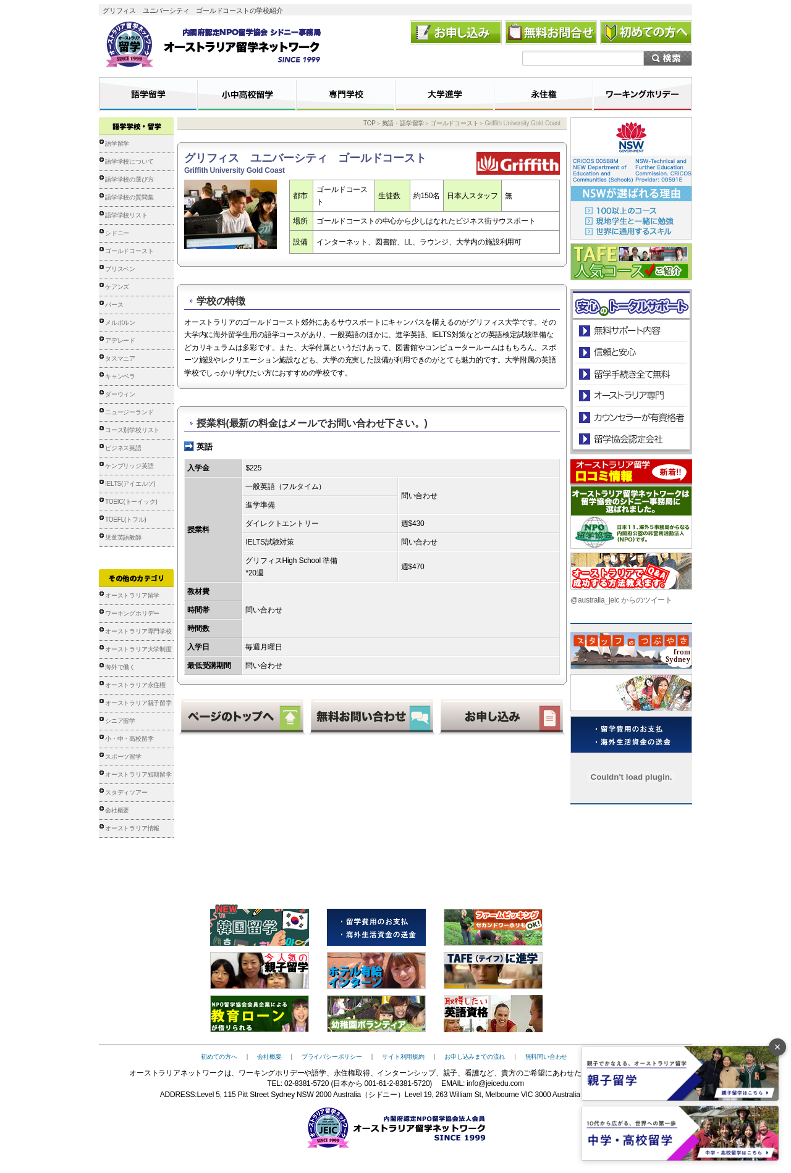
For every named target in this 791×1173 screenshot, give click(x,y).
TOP (369, 123)
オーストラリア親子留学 (138, 702)
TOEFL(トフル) (125, 519)
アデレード (120, 340)
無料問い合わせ (546, 1056)
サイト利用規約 (403, 1056)
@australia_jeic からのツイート (621, 600)
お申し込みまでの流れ (474, 1056)
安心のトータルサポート (631, 330)
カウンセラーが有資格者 (630, 417)
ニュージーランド (129, 412)
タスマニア (120, 358)
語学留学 (117, 143)
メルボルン (120, 322)
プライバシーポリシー (332, 1056)
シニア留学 (120, 720)
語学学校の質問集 (129, 197)
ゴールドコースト (129, 251)
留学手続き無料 (630, 374)
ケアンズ (117, 286)
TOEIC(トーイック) (131, 501)
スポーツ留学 (123, 756)
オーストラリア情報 (132, 828)
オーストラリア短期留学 (138, 774)
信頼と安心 (631, 352)
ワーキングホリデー (132, 613)
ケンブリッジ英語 (129, 465)
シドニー (117, 233)
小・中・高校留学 (129, 738)
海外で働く (120, 667)
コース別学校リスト (132, 430)
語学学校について (129, 161)
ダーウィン (120, 394)
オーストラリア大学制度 (138, 649)
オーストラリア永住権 (135, 685)
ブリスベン (120, 268)
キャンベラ (120, 376)
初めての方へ (219, 1056)
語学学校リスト (126, 215)
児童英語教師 (123, 537)
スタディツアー (126, 792)
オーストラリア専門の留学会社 (630, 395)
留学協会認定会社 (630, 438)
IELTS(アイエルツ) (130, 483)
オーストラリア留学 (132, 595)
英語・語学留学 (403, 123)
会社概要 (117, 810)
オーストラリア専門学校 (138, 631)
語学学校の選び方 (129, 179)
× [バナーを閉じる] (777, 1047)
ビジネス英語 (123, 448)
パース (114, 304)
